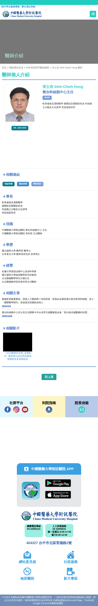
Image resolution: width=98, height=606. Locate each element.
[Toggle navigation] (93, 14)
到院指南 (49, 409)
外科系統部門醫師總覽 (37, 67)
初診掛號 (8, 184)
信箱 (81, 409)
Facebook (7, 409)
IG (16, 409)
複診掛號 (23, 184)
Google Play (58, 483)
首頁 (4, 67)
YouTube (25, 409)
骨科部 (47, 98)
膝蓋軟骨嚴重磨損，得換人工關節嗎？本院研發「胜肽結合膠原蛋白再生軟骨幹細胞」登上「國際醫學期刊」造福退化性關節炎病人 (48, 301)
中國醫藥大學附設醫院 (49, 516)
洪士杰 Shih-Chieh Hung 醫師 (67, 67)
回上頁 (49, 377)
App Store (58, 495)
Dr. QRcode (19, 128)
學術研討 (37, 184)
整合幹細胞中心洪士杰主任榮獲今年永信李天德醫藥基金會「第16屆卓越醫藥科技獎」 (45, 312)
